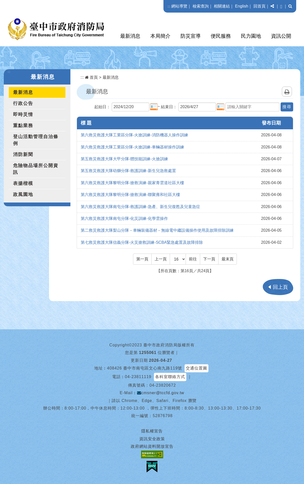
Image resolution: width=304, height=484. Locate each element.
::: (168, 6)
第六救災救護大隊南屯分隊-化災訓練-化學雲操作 (124, 218)
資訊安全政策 (152, 439)
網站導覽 (179, 6)
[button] (272, 6)
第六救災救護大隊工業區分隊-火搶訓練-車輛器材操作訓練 (132, 147)
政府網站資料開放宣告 (152, 446)
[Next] (209, 259)
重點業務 (23, 125)
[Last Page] (227, 259)
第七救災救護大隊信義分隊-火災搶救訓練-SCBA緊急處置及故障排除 (142, 242)
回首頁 (259, 6)
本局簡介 (160, 36)
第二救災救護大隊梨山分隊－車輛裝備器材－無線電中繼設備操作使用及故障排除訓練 (157, 230)
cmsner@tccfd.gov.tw (160, 393)
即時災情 (23, 114)
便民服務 (221, 36)
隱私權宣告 (152, 431)
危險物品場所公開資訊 (35, 169)
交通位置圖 (196, 368)
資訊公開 (281, 36)
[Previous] (160, 259)
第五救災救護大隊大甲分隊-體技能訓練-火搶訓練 (124, 159)
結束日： (169, 107)
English (241, 6)
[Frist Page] (142, 259)
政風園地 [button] (23, 194)
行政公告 (23, 103)
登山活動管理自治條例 (35, 140)
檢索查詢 (201, 6)
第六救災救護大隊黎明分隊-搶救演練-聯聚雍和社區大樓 (130, 194)
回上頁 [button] (280, 287)
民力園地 (251, 36)
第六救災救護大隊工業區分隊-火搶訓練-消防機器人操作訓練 (134, 135)
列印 (287, 92)
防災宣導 (191, 36)
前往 (193, 259)
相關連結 (222, 6)
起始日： (102, 107)
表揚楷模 (23, 183)
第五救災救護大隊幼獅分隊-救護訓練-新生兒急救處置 (128, 171)
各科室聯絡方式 (170, 377)
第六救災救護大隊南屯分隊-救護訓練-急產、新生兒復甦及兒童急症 (140, 207)
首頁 (91, 77)
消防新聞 (23, 154)
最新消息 (130, 36)
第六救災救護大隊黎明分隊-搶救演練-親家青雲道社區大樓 (132, 183)
